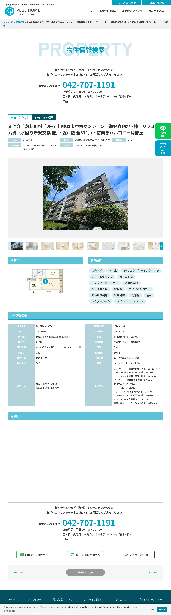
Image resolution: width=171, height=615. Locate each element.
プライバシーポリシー (150, 599)
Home (91, 11)
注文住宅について (132, 11)
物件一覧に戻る (85, 572)
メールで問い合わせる (85, 554)
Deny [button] (152, 609)
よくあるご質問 (127, 3)
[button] (161, 246)
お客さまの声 (156, 11)
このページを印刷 (137, 554)
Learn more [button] (9, 611)
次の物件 (152, 572)
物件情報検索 (108, 11)
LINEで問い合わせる (33, 554)
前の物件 (18, 572)
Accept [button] (162, 609)
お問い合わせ (156, 3)
